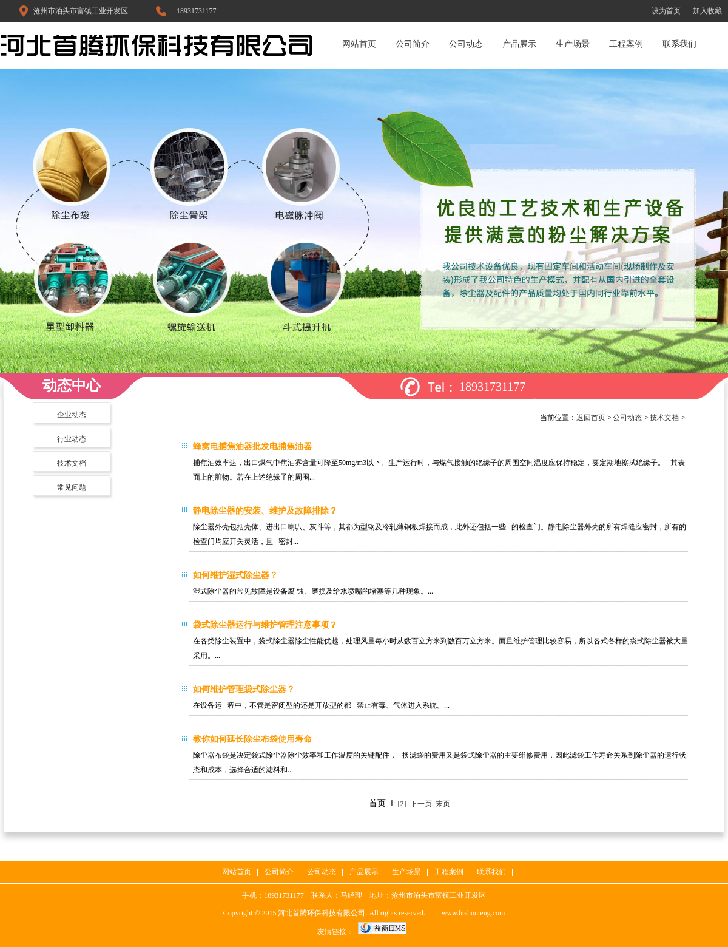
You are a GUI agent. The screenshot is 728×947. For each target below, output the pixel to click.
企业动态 (71, 414)
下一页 (421, 803)
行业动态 (71, 439)
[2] (401, 803)
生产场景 (573, 44)
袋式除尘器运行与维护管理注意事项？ (265, 625)
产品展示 (519, 44)
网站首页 (359, 44)
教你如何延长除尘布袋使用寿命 (252, 739)
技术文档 (71, 463)
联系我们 (679, 44)
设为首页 (666, 11)
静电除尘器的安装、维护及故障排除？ (265, 510)
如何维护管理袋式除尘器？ (244, 689)
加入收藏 (707, 11)
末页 (443, 803)
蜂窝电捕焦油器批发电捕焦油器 (252, 446)
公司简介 (413, 44)
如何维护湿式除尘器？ (235, 575)
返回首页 (590, 417)
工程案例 (626, 44)
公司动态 (466, 44)
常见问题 (71, 487)
